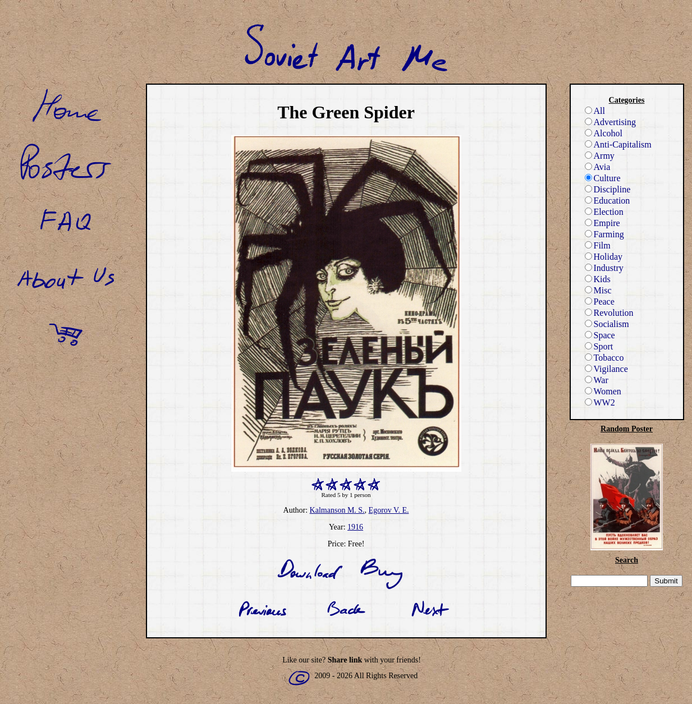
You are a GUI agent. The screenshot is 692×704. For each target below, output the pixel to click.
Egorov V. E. (389, 510)
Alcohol (604, 133)
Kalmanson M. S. (337, 510)
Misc (598, 290)
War (596, 380)
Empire (602, 223)
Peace (600, 301)
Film (598, 245)
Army (600, 155)
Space (600, 335)
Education (607, 200)
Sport (599, 346)
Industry (604, 268)
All (595, 111)
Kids (598, 279)
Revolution (609, 313)
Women (603, 391)
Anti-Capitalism (618, 144)
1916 (355, 527)
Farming (604, 234)
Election (604, 212)
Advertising (610, 122)
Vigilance (606, 369)
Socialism (607, 324)
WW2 (600, 402)
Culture (603, 178)
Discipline (608, 189)
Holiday (604, 256)
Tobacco (604, 357)
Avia (598, 167)
